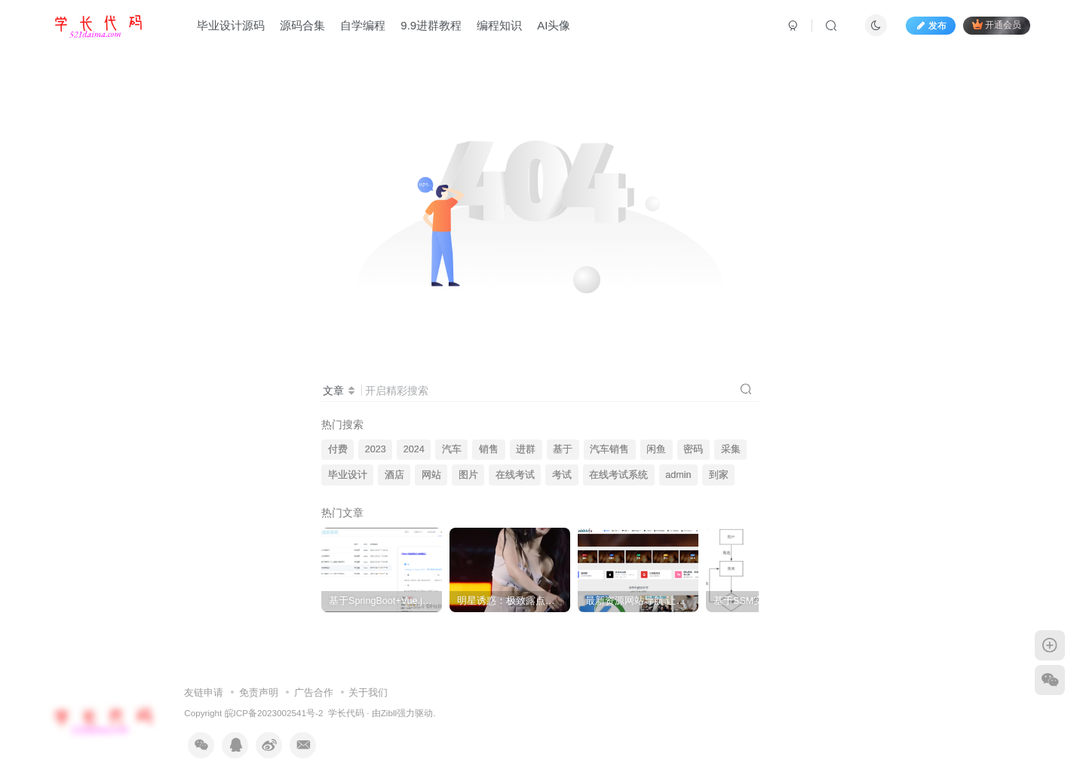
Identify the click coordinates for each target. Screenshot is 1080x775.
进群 (525, 449)
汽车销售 (609, 449)
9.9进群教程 (431, 25)
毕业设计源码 (231, 25)
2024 (414, 449)
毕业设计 (347, 475)
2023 (375, 449)
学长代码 (346, 704)
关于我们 (368, 682)
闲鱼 (656, 449)
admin (678, 475)
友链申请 (203, 682)
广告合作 (313, 682)
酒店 (394, 475)
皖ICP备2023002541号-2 (274, 704)
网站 (431, 475)
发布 (931, 25)
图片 (468, 475)
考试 (562, 475)
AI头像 (553, 25)
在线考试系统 (618, 475)
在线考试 (515, 475)
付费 (338, 449)
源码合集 (302, 25)
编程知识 (499, 25)
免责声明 (258, 682)
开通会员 (996, 24)
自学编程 (362, 25)
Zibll (389, 704)
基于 (562, 449)
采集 (731, 449)
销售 (489, 449)
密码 (693, 449)
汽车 (452, 449)
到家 (719, 475)
